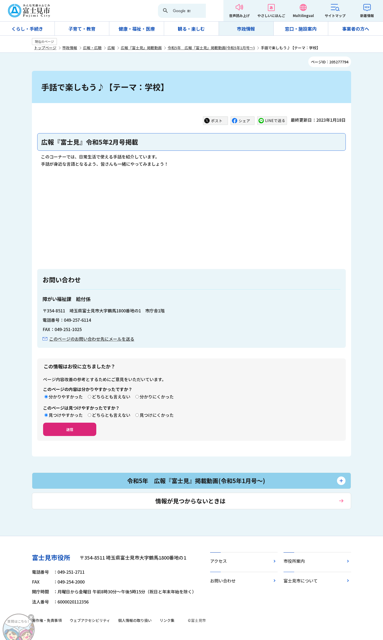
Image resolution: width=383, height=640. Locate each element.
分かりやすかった (66, 396)
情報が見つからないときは (190, 500)
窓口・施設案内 (301, 28)
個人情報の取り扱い (135, 620)
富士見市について (301, 580)
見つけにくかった (157, 415)
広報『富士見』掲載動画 (141, 47)
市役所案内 (294, 561)
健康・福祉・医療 (137, 28)
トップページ (45, 47)
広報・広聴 (92, 47)
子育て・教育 (81, 28)
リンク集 (167, 620)
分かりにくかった (157, 396)
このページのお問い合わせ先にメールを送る (91, 339)
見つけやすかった (66, 415)
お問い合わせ (223, 580)
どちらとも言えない (111, 396)
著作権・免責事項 (47, 620)
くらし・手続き (27, 28)
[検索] (181, 11)
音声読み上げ (239, 15)
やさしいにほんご (271, 15)
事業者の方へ (355, 28)
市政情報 (246, 28)
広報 (111, 47)
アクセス (218, 561)
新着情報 (367, 15)
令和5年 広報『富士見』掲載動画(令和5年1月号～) (211, 47)
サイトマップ (335, 15)
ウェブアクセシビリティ (90, 620)
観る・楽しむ (191, 28)
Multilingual (303, 15)
